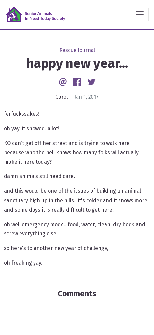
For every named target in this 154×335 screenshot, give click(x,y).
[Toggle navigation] (140, 14)
